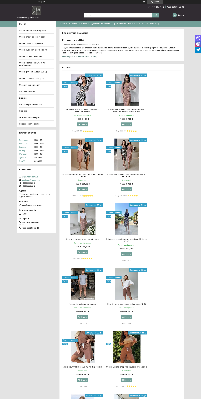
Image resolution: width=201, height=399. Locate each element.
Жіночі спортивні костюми (32, 36)
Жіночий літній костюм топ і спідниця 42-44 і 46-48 (81, 175)
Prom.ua (113, 342)
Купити (82, 124)
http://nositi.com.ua (30, 177)
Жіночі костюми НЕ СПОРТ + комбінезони (33, 64)
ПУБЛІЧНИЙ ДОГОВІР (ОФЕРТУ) (143, 23)
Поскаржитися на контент (100, 347)
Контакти (84, 23)
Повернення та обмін (69, 29)
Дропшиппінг (119, 23)
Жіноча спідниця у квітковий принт (122, 174)
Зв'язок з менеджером (29, 117)
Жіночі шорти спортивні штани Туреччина (81, 305)
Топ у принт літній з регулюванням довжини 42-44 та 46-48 (162, 305)
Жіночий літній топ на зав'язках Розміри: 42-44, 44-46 (122, 305)
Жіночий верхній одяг (29, 85)
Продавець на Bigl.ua (101, 344)
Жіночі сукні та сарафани (31, 43)
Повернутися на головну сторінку (80, 56)
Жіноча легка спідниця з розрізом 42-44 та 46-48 (162, 175)
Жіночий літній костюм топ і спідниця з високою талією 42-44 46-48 (121, 110)
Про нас (23, 110)
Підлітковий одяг (27, 91)
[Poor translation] (9, 362)
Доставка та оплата (100, 23)
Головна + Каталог (68, 23)
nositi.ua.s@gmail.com (31, 180)
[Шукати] (155, 15)
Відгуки (23, 98)
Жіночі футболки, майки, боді (33, 71)
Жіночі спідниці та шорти (31, 78)
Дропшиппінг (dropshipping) (32, 30)
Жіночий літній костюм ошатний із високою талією (81, 110)
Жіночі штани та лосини (30, 56)
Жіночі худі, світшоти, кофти (33, 49)
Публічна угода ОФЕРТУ (30, 104)
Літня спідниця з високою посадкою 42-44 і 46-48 (162, 110)
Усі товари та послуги (169, 333)
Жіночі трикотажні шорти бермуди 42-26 (121, 240)
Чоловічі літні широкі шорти (81, 239)
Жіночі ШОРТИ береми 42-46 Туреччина (162, 240)
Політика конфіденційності (121, 347)
